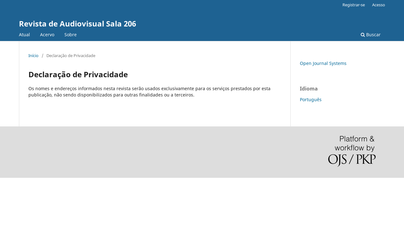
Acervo (47, 35)
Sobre (70, 35)
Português (311, 99)
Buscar (371, 35)
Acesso (378, 5)
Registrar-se (353, 5)
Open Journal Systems (323, 63)
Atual (24, 35)
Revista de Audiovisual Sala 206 (77, 23)
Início (33, 55)
